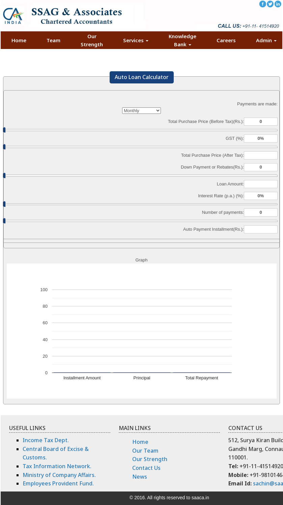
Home (18, 40)
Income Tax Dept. (46, 440)
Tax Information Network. (57, 466)
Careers (226, 40)
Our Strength (92, 40)
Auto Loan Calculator (142, 77)
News (139, 476)
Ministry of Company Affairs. (59, 475)
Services (135, 40)
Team (53, 40)
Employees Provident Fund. (58, 483)
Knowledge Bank (182, 40)
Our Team (145, 450)
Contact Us (146, 468)
